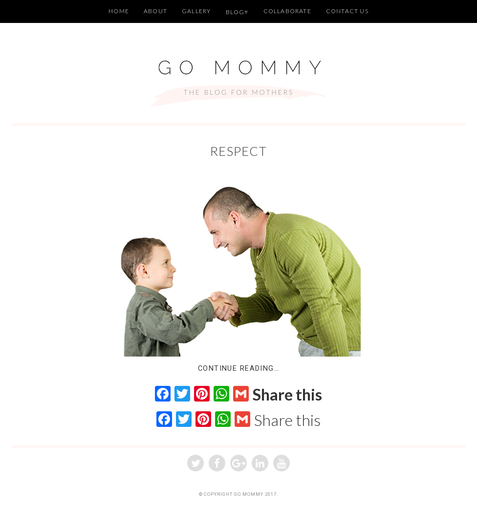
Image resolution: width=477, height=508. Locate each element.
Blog (235, 12)
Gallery (196, 11)
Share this (287, 394)
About (155, 11)
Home (118, 11)
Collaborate (287, 11)
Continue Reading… (238, 368)
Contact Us (347, 11)
